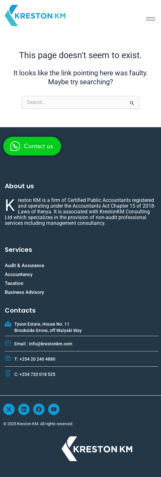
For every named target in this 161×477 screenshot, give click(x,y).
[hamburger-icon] (151, 19)
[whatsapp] (32, 146)
